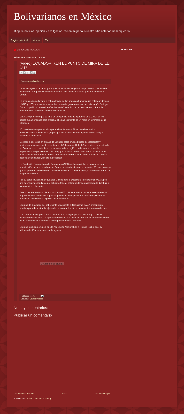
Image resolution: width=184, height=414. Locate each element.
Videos (36, 40)
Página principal (19, 40)
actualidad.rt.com (36, 81)
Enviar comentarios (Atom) (39, 398)
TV (46, 40)
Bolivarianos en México (63, 16)
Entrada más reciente (24, 394)
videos (40, 299)
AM (34, 296)
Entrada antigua (102, 394)
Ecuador (33, 299)
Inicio (64, 394)
